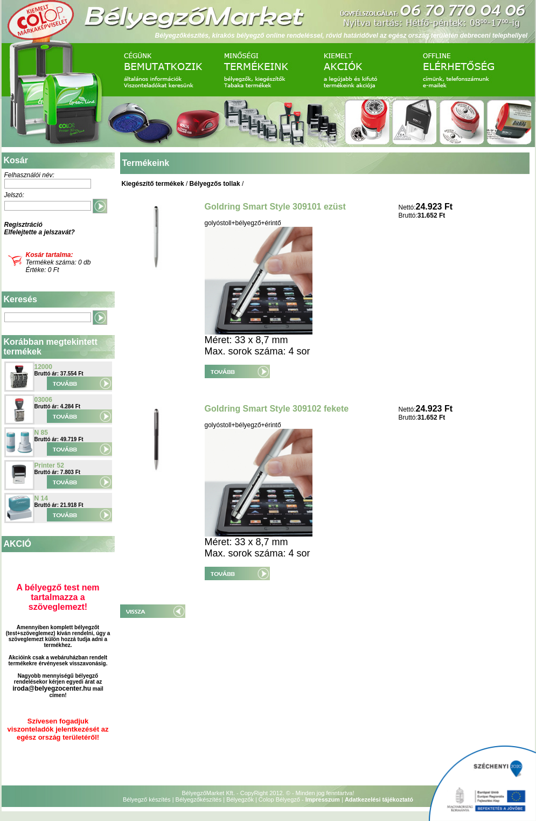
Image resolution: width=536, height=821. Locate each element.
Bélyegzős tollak (215, 183)
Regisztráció (23, 224)
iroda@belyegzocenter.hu (51, 688)
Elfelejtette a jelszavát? (39, 232)
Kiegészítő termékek (153, 183)
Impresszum (322, 799)
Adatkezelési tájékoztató (379, 799)
